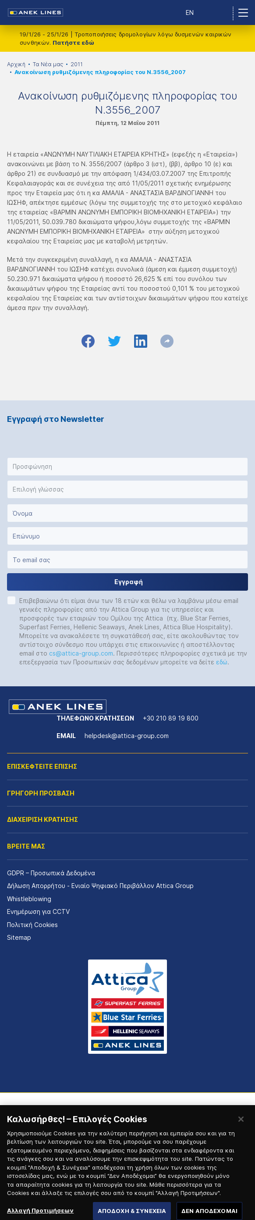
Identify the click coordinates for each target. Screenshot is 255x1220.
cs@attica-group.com (81, 653)
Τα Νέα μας (48, 64)
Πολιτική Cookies (32, 924)
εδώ (221, 662)
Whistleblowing (29, 899)
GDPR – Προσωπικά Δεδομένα (51, 873)
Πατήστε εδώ (73, 42)
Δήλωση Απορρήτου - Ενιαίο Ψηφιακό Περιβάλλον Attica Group (100, 885)
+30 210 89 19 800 (170, 718)
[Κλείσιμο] (241, 1126)
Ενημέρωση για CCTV (38, 911)
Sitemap (19, 937)
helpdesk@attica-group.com (127, 735)
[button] (127, 466)
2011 (77, 64)
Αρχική (16, 64)
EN (190, 12)
